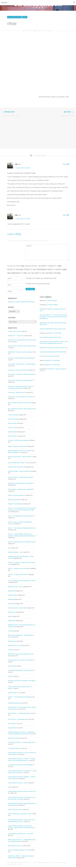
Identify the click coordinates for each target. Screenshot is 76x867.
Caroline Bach (39, 30)
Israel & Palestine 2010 (14, 17)
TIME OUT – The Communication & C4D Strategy (19, 697)
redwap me (42, 347)
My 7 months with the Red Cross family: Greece (19, 402)
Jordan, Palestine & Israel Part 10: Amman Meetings (20, 764)
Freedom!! (10, 649)
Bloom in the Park (12, 436)
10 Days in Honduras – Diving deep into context (19, 477)
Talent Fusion (11, 666)
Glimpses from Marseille (14, 738)
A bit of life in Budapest (13, 419)
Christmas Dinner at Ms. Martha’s (16, 467)
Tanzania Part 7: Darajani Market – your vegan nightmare (22, 364)
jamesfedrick (43, 323)
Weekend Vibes (12, 620)
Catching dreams (12, 641)
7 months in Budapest (13, 415)
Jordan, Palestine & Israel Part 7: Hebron (18, 783)
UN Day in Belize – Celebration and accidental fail (20, 489)
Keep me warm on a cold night (15, 645)
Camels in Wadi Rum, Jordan (15, 809)
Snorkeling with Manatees (14, 703)
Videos (25, 17)
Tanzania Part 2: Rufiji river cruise (16, 392)
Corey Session (11, 603)
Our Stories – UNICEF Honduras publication (18, 440)
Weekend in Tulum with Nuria (15, 504)
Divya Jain (42, 356)
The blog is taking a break (14, 331)
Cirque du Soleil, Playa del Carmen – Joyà (18, 462)
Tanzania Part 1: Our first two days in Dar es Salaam (20, 396)
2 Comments (49, 30)
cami (41, 337)
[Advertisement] (38, 134)
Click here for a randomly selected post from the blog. (21, 302)
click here (42, 315)
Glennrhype (42, 309)
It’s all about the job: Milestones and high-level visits (20, 670)
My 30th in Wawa (12, 432)
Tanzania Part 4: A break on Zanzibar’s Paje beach (20, 380)
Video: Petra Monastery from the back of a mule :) (20, 813)
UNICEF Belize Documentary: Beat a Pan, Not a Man (20, 483)
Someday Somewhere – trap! (15, 552)
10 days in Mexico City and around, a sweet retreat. (20, 660)
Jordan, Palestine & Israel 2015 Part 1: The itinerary (20, 833)
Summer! (10, 616)
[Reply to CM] (66, 164)
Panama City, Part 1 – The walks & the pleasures (19, 713)
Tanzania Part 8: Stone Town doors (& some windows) (21, 358)
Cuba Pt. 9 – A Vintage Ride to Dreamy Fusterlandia (20, 516)
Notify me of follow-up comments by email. (42, 278)
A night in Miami (12, 728)
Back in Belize (11, 723)
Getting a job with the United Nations (58, 352)
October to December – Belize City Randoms (18, 471)
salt (9, 548)
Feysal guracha (43, 352)
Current (9, 787)
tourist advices (43, 341)
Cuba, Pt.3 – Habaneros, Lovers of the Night (18, 568)
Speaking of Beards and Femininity (52, 337)
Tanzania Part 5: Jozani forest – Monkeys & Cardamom (21, 374)
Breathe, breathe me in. (13, 692)
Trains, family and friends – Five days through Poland (21, 742)
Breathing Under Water (13, 499)
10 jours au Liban (12, 427)
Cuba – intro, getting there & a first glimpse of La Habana (22, 580)
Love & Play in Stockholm (14, 748)
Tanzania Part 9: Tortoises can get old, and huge (20, 352)
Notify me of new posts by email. (38, 284)
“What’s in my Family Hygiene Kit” (16, 495)
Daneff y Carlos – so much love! (15, 335)
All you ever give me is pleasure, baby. (17, 608)
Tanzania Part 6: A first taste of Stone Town (18, 370)
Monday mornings (12, 595)
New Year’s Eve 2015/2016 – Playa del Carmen (19, 456)
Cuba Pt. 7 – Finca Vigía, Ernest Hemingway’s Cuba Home (22, 528)
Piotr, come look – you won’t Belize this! (17, 719)
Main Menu (38, 2)
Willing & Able (11, 591)
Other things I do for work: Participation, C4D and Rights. (21, 680)
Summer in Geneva (12, 423)
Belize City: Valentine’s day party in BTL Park (19, 850)
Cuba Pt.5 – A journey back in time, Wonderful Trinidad (21, 542)
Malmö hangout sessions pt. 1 (15, 845)
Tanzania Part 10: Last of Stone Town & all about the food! (22, 346)
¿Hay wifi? (10, 676)
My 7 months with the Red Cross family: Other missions (21, 409)
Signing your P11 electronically (53, 333)
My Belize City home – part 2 (15, 586)
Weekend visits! (12, 612)
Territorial (10, 631)
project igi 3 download (45, 329)
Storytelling (10, 599)
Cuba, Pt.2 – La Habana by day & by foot (17, 574)
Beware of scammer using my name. (17, 446)
